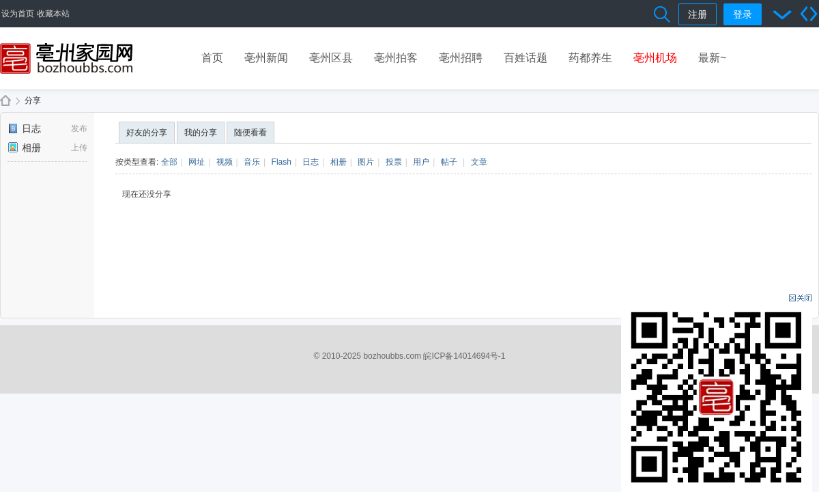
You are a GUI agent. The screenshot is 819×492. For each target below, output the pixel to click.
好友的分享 (146, 132)
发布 (79, 128)
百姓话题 (525, 58)
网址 (196, 162)
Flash (281, 162)
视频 (224, 162)
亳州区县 (331, 58)
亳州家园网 (5, 101)
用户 (421, 162)
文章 (479, 162)
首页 (212, 58)
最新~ (712, 58)
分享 (33, 100)
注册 (697, 14)
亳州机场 (655, 58)
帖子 (449, 162)
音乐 (252, 162)
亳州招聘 (461, 58)
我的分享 (200, 132)
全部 (169, 162)
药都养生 (590, 58)
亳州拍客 (396, 58)
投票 (394, 162)
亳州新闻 (266, 58)
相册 (24, 147)
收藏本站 (53, 13)
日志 (24, 128)
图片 (366, 162)
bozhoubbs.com (392, 356)
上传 (79, 147)
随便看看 (250, 132)
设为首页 (17, 13)
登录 (742, 14)
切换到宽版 (809, 13)
